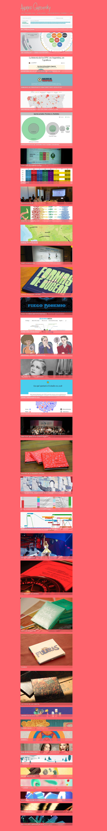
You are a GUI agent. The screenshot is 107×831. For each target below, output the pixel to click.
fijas (22, 13)
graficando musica (30, 13)
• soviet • (71, 13)
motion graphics (41, 13)
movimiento (64, 13)
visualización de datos (53, 13)
